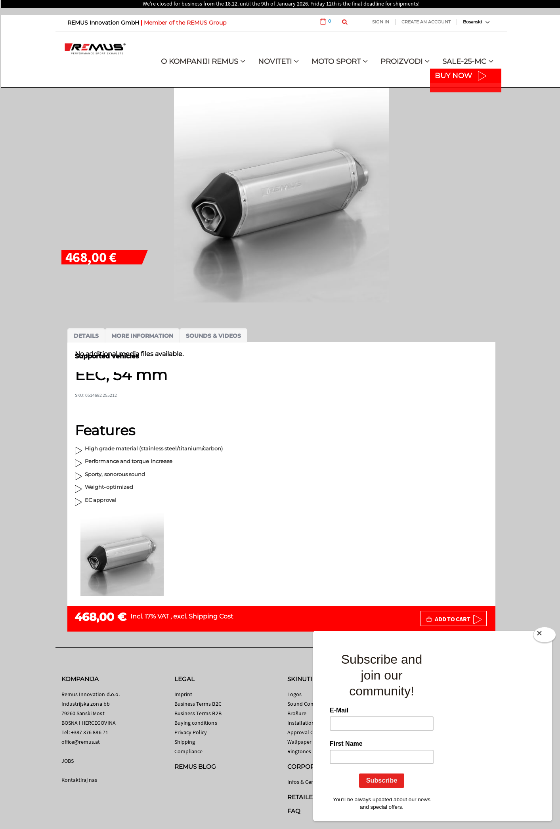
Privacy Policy (190, 732)
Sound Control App (310, 703)
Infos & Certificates (309, 781)
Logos (294, 694)
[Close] (544, 636)
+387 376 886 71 (89, 732)
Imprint (183, 694)
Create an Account (426, 22)
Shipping (184, 741)
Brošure (297, 713)
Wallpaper (299, 741)
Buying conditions (195, 722)
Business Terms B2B (198, 713)
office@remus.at (80, 741)
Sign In (380, 22)
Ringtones (299, 751)
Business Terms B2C (198, 703)
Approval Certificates (312, 732)
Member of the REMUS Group (185, 22)
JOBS (67, 760)
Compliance (188, 751)
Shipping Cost (211, 616)
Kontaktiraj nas (79, 779)
